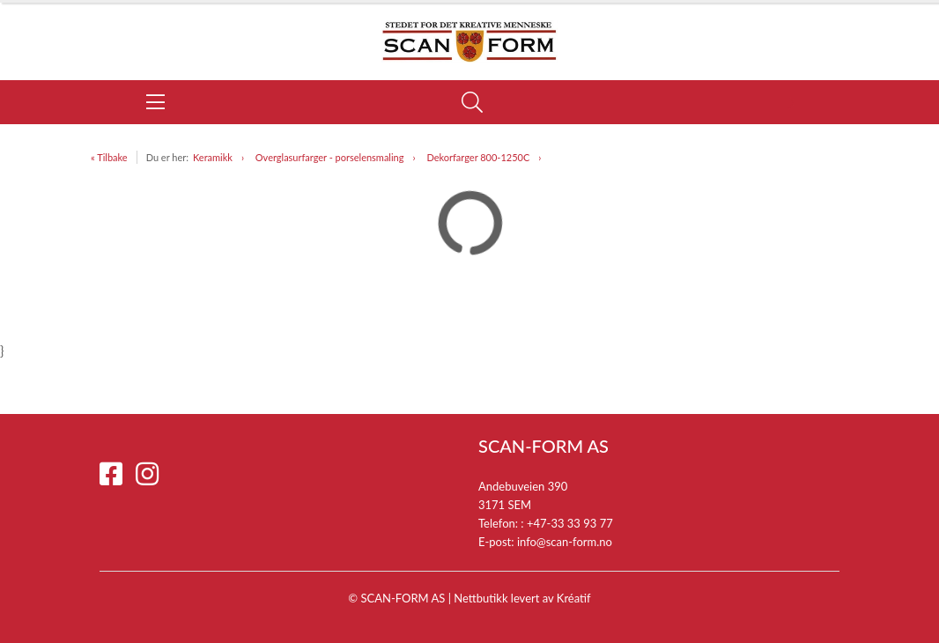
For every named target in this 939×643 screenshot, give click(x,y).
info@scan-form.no (564, 542)
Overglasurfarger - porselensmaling (329, 157)
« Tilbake (109, 157)
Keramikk (213, 157)
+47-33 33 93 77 (570, 523)
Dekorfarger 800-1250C (477, 157)
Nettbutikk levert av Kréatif (522, 598)
